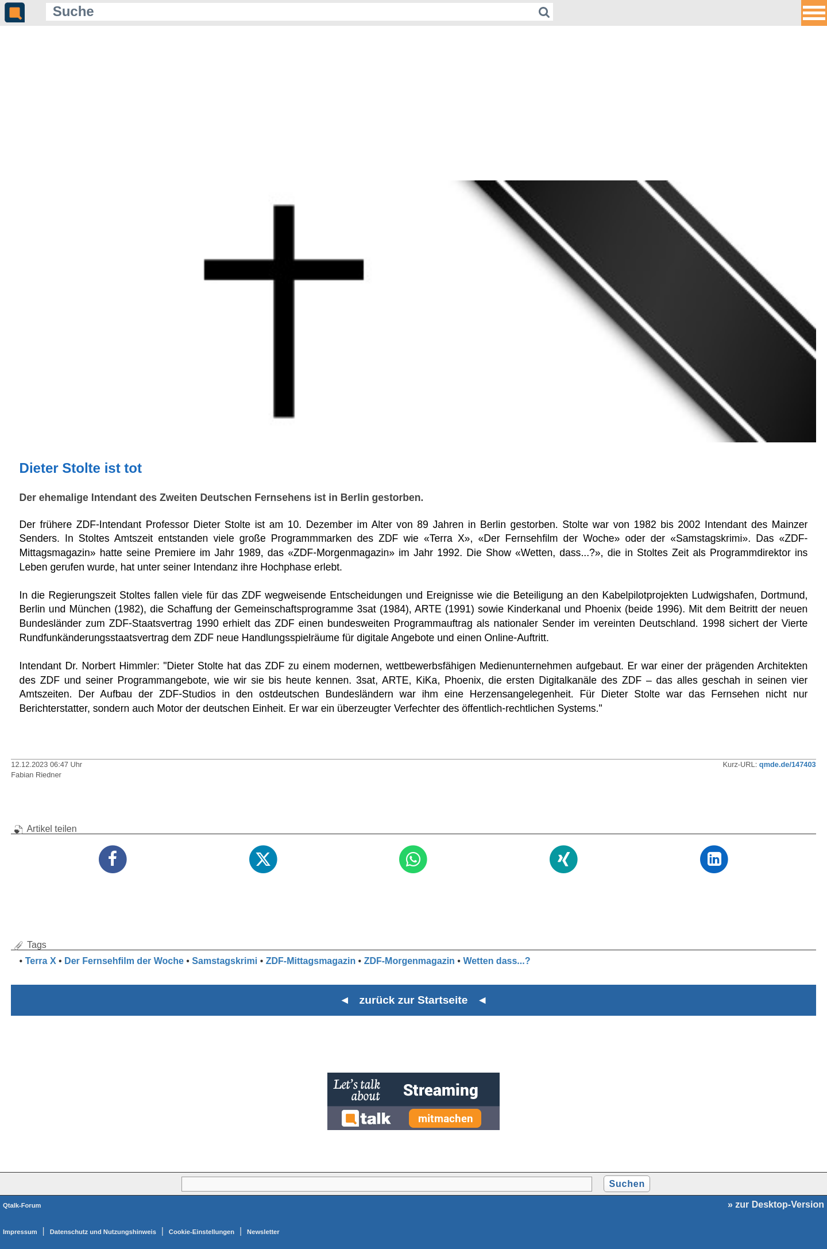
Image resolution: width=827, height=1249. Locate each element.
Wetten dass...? (496, 961)
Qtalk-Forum (22, 1205)
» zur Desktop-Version (776, 1204)
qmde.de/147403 (787, 764)
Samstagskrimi (224, 961)
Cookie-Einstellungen (201, 1231)
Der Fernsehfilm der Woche (124, 961)
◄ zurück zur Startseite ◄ (413, 1000)
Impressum (20, 1231)
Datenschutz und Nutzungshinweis (103, 1231)
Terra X (40, 961)
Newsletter (263, 1231)
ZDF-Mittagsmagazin (310, 961)
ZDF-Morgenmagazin (409, 961)
